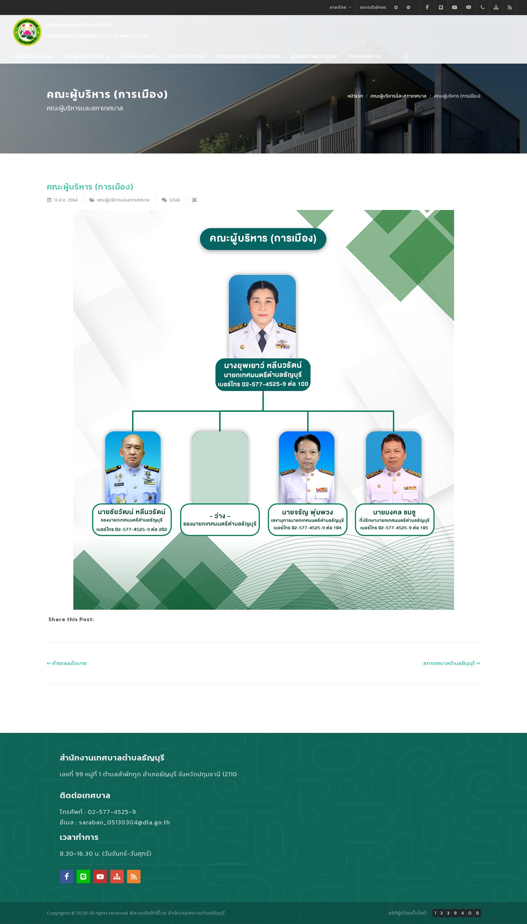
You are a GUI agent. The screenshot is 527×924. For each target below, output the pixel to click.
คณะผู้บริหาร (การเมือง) (457, 96)
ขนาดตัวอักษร (373, 7)
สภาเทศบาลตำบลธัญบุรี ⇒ (451, 663)
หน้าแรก (355, 96)
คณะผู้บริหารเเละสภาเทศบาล (398, 96)
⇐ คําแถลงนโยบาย (67, 663)
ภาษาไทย (341, 7)
